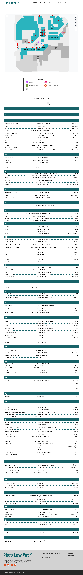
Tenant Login (75, 2)
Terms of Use (45, 559)
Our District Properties (47, 557)
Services (44, 555)
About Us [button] (36, 2)
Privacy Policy (45, 560)
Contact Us (66, 2)
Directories (51, 2)
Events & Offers (58, 555)
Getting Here (59, 2)
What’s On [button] (43, 2)
